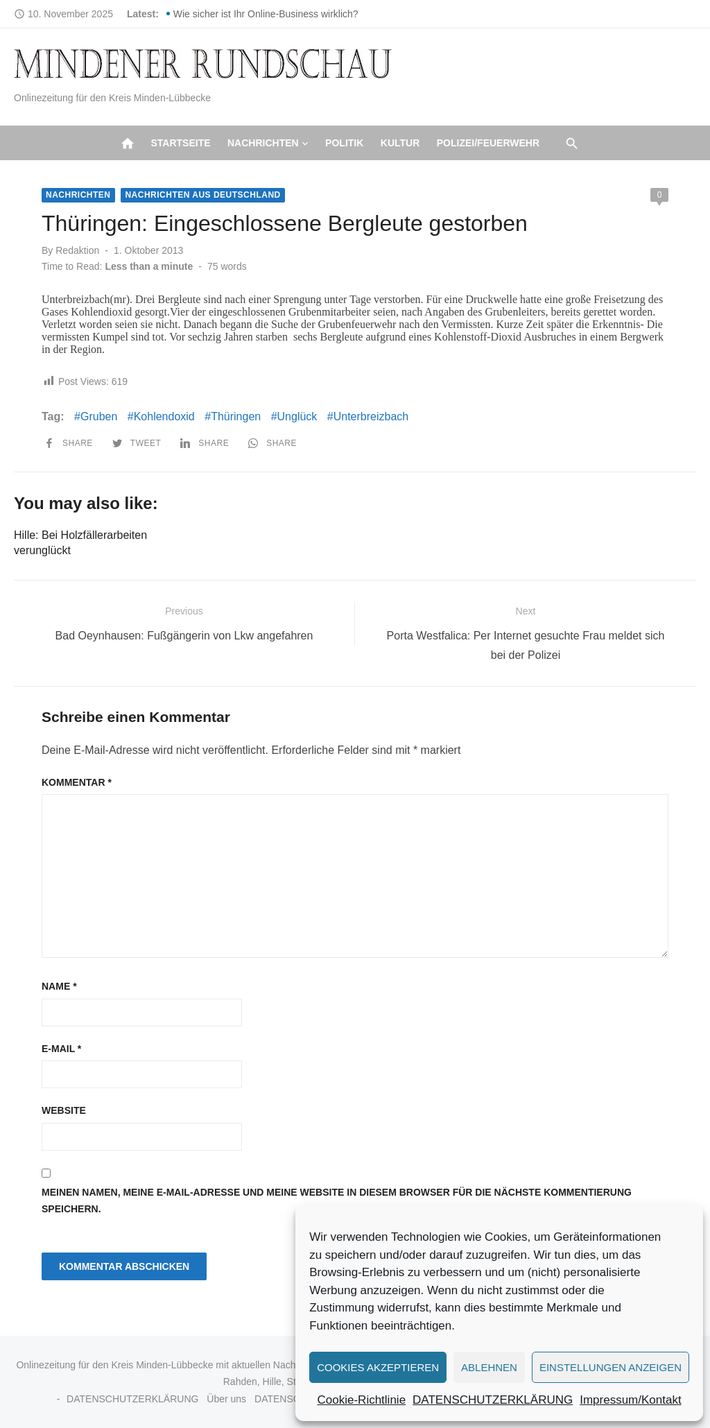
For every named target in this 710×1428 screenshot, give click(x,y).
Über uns (226, 1398)
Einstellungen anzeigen (610, 1367)
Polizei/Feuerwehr (488, 142)
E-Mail (61, 1048)
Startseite (180, 142)
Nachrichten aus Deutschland (202, 195)
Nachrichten (263, 142)
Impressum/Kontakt (630, 1400)
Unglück (297, 416)
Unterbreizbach (371, 416)
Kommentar (77, 782)
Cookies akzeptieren (378, 1367)
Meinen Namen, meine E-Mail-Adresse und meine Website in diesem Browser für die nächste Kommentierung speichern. (337, 1201)
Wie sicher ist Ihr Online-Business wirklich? (265, 13)
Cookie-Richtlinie (362, 1400)
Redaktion (77, 250)
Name (59, 986)
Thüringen (236, 416)
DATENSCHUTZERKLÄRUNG (493, 1400)
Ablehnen (489, 1367)
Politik (344, 142)
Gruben (98, 416)
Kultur (400, 142)
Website (64, 1110)
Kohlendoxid (164, 416)
